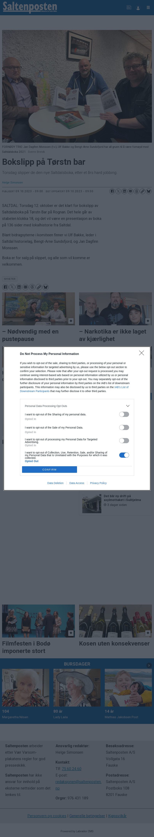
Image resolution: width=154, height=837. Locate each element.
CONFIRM (49, 469)
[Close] (142, 354)
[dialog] (77, 418)
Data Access (76, 483)
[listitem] (77, 406)
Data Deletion (55, 483)
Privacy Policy (98, 483)
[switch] (124, 414)
